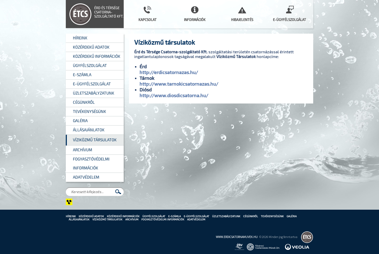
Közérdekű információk (123, 216)
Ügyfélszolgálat (153, 216)
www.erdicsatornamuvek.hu (237, 237)
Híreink (71, 216)
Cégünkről (250, 216)
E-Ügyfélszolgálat (196, 216)
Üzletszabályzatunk (226, 216)
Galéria (292, 216)
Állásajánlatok (79, 219)
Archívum (131, 219)
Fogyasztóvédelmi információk (162, 219)
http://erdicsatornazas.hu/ (168, 72)
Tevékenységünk (272, 216)
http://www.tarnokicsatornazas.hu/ (178, 84)
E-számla (174, 216)
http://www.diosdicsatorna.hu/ (173, 95)
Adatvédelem (196, 219)
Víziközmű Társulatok (107, 219)
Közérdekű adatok (91, 216)
